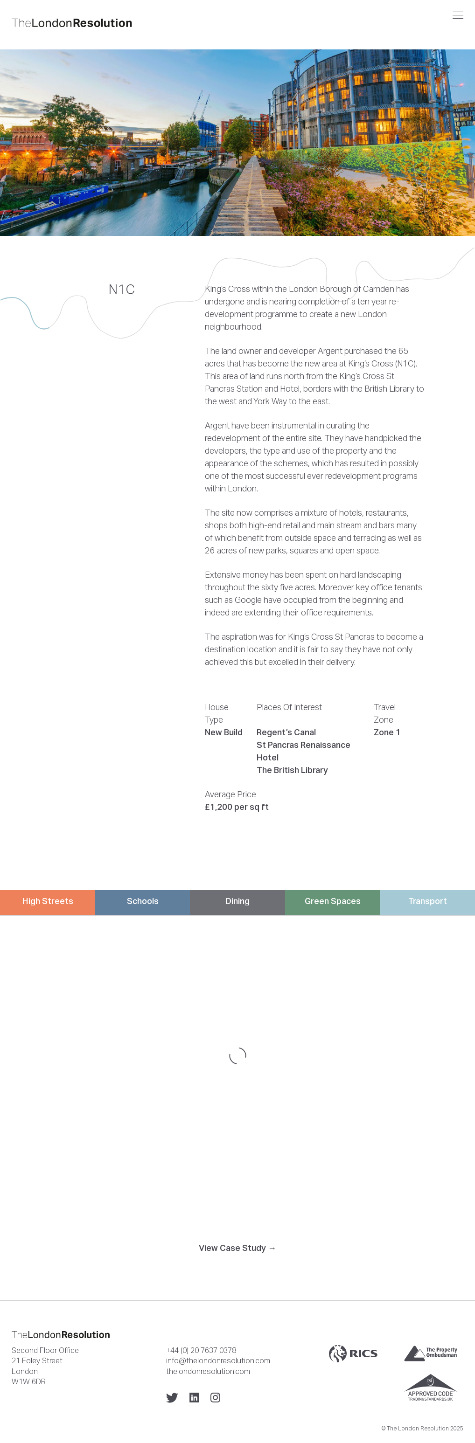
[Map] (237, 1055)
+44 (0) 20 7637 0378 (201, 1350)
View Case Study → (237, 1248)
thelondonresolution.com (208, 1371)
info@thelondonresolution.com (218, 1360)
